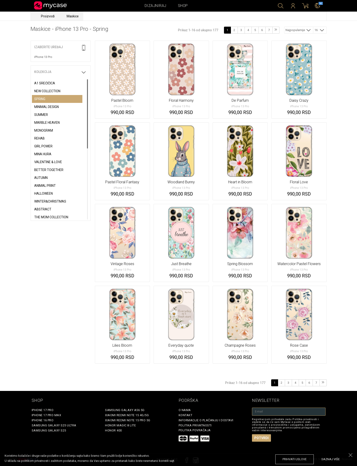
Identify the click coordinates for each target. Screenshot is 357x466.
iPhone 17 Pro (43, 410)
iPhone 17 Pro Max (46, 415)
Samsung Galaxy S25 (49, 430)
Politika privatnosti (195, 425)
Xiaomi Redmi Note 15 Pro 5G (127, 420)
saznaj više (330, 459)
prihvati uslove (294, 459)
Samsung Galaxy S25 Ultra (54, 425)
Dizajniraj (155, 5)
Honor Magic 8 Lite (120, 425)
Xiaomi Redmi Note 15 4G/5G (127, 415)
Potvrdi (261, 438)
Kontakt (185, 415)
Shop (183, 5)
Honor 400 (113, 430)
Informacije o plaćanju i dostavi (206, 420)
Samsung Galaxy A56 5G (125, 410)
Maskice (73, 16)
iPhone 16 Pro (43, 420)
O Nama (185, 410)
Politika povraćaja (195, 430)
